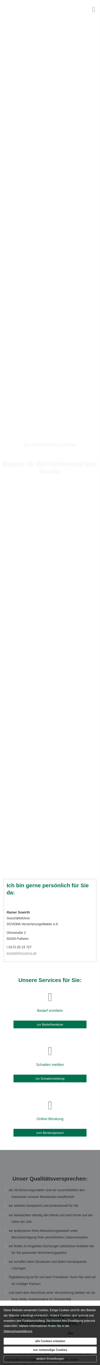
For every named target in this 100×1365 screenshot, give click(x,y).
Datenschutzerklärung (18, 1331)
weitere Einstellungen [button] (50, 1358)
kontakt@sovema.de (22, 953)
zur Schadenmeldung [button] (50, 1076)
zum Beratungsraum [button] (50, 1130)
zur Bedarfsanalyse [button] (50, 1022)
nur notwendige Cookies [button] (50, 1349)
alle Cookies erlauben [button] (50, 1341)
